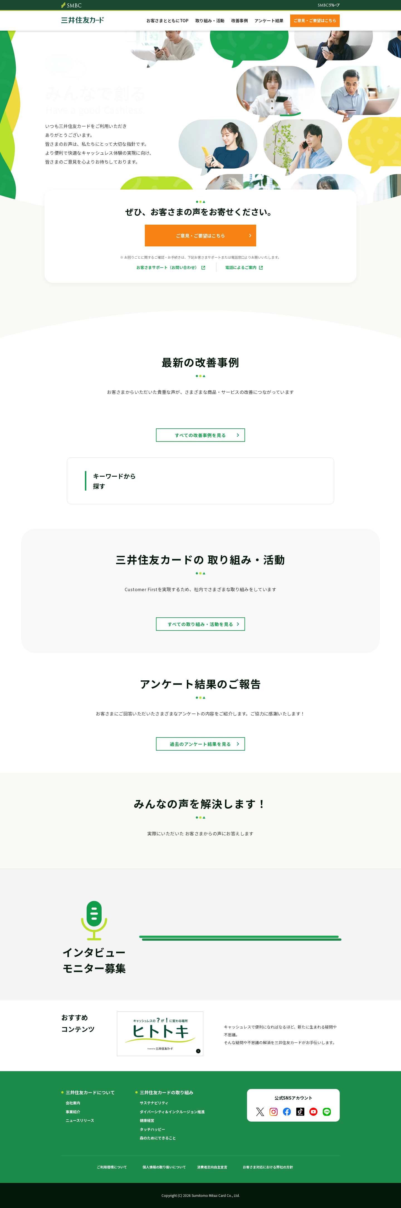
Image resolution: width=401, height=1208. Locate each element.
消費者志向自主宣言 (212, 1167)
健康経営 (147, 1120)
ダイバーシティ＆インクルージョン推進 (172, 1111)
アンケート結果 (269, 20)
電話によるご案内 (240, 267)
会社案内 (73, 1102)
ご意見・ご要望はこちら (315, 20)
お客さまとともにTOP (167, 20)
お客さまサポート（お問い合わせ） (167, 267)
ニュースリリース (80, 1120)
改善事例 (239, 20)
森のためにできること (158, 1138)
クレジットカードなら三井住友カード (82, 21)
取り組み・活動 (209, 20)
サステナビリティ (154, 1102)
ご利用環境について (112, 1167)
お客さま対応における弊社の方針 (268, 1167)
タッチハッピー (152, 1129)
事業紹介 (73, 1111)
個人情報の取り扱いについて (164, 1167)
